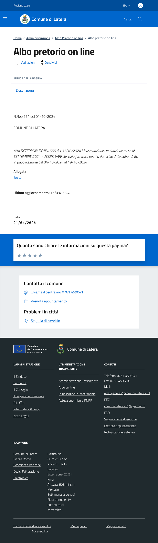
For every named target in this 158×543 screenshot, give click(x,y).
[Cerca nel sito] (140, 19)
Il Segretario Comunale (28, 396)
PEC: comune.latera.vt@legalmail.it (124, 403)
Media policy (79, 526)
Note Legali (21, 415)
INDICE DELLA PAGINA (79, 78)
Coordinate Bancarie (27, 464)
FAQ (107, 412)
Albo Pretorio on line (69, 38)
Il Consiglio (20, 389)
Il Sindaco (20, 376)
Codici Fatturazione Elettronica (26, 474)
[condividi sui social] (47, 62)
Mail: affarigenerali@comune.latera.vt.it (127, 389)
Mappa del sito (116, 526)
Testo (17, 177)
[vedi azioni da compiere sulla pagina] (24, 62)
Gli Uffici (18, 402)
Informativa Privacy (26, 409)
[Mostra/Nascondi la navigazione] (4, 18)
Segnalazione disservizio (120, 419)
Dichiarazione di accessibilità (32, 526)
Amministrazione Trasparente (78, 380)
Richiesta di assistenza (119, 432)
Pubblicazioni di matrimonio (77, 393)
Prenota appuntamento (120, 425)
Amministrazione (38, 38)
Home (17, 38)
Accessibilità (40, 531)
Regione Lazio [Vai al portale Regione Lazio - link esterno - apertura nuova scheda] (21, 5)
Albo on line (67, 387)
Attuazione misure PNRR (75, 400)
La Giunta (20, 383)
